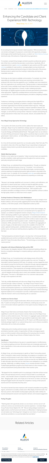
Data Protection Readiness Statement (40, 449)
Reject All (42, 459)
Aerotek (27, 363)
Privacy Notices (5, 448)
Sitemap (19, 448)
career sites (31, 173)
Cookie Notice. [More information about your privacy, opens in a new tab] (35, 456)
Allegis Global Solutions (38, 212)
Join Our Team (20, 449)
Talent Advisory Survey (41, 54)
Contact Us (35, 448)
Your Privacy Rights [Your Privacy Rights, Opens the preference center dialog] (6, 459)
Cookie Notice (5, 449)
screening (19, 65)
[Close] (46, 454)
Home (24, 3)
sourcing (3, 67)
